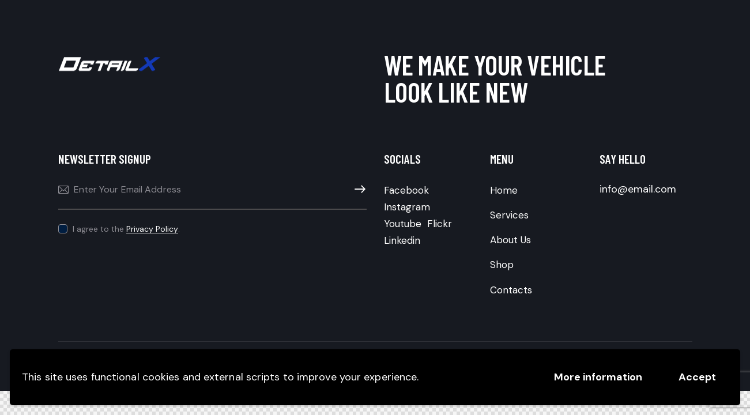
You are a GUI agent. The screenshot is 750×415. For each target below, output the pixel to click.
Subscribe (358, 189)
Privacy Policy (152, 229)
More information (598, 377)
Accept (697, 377)
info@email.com (638, 189)
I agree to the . (126, 229)
